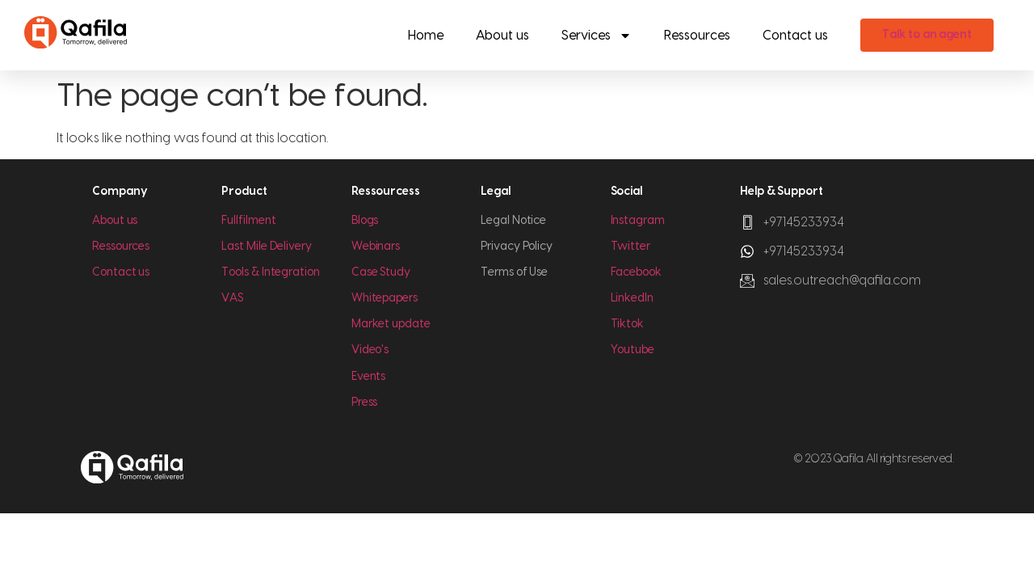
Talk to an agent (927, 34)
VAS (232, 298)
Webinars (375, 246)
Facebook (636, 272)
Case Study (380, 272)
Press (364, 402)
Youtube (632, 350)
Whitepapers (384, 298)
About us (502, 35)
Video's (370, 350)
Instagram (638, 220)
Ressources (697, 35)
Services (596, 35)
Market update (391, 324)
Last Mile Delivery (266, 246)
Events (368, 376)
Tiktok (628, 324)
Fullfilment (248, 220)
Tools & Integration (270, 272)
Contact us (795, 35)
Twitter (630, 246)
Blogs (365, 220)
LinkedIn (632, 298)
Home (425, 35)
